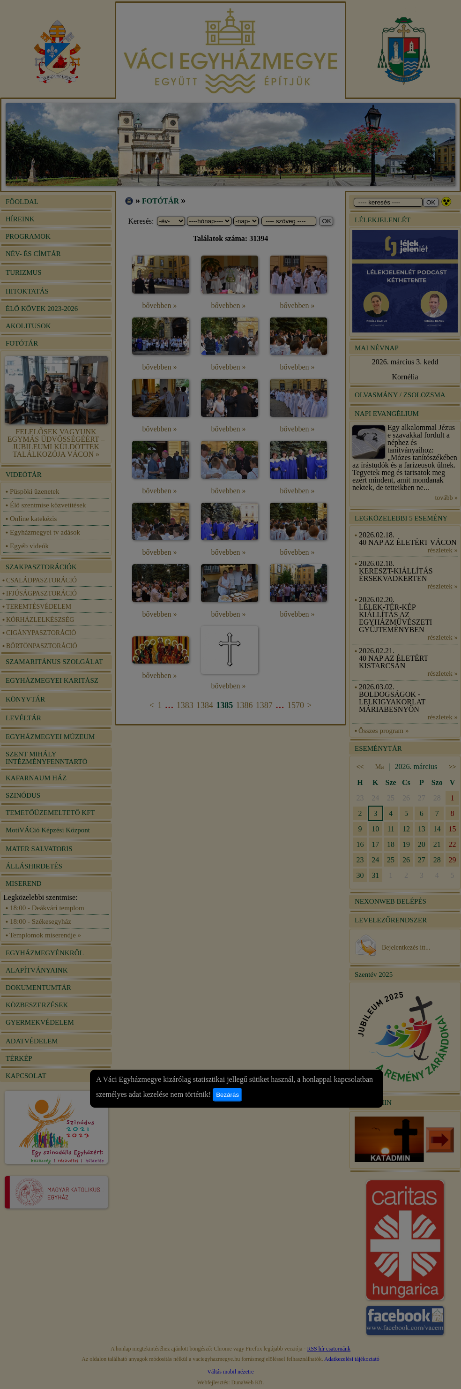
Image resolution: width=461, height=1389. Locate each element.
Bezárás (227, 1094)
